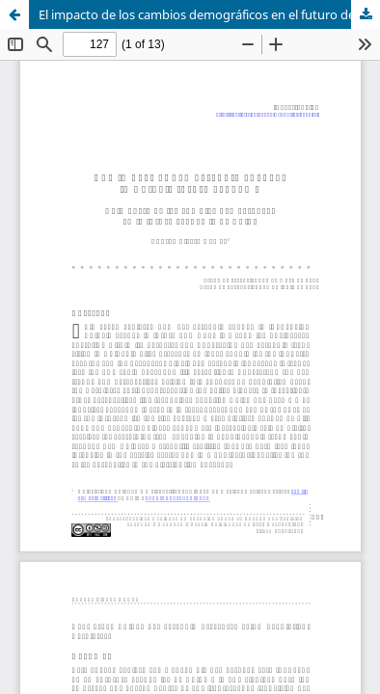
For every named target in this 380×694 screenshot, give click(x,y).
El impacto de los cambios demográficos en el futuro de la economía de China (209, 14)
